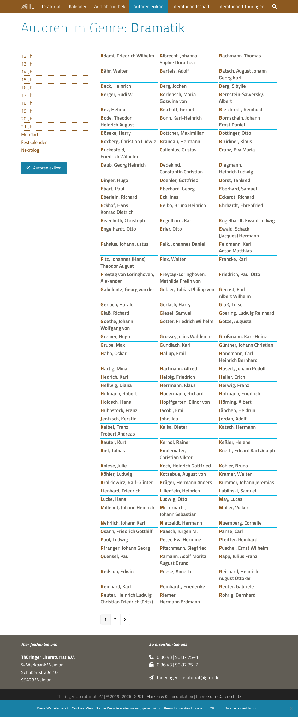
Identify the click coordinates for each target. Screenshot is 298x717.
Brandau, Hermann (180, 141)
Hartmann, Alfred (178, 368)
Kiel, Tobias (112, 450)
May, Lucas (230, 499)
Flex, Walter (173, 259)
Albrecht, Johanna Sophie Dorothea (178, 59)
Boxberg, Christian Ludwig (128, 141)
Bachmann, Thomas (240, 55)
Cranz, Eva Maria (237, 149)
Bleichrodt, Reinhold (240, 109)
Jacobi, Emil (172, 410)
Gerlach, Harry (175, 304)
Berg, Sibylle (232, 86)
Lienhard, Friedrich (120, 490)
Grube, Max (112, 345)
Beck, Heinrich (115, 86)
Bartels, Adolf (174, 70)
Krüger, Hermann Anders (186, 482)
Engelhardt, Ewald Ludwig (247, 220)
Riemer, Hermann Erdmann (180, 598)
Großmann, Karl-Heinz (243, 336)
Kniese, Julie (113, 465)
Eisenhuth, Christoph (122, 220)
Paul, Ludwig (114, 539)
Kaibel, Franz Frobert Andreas (117, 430)
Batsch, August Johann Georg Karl (243, 74)
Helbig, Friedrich (177, 376)
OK (212, 708)
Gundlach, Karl (175, 345)
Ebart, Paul (112, 188)
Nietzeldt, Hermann (181, 522)
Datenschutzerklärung (240, 708)
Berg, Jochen (173, 86)
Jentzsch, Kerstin (118, 418)
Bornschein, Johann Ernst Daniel (239, 121)
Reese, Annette (176, 571)
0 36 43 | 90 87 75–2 (173, 664)
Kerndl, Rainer (175, 442)
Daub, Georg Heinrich (123, 164)
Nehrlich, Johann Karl (122, 522)
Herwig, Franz (234, 385)
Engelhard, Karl (176, 220)
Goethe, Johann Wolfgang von (116, 325)
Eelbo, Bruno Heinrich (183, 205)
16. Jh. (27, 87)
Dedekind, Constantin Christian (181, 168)
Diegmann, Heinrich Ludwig (236, 168)
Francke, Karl (233, 259)
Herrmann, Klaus (178, 385)
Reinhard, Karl (115, 586)
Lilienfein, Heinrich (180, 490)
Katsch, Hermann (237, 427)
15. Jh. (27, 79)
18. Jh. (27, 103)
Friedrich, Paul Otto (239, 274)
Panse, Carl (231, 531)
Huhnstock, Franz (119, 410)
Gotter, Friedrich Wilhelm (186, 321)
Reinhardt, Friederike (182, 586)
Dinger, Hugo (114, 180)
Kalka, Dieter (173, 427)
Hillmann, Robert (118, 393)
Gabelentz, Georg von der (127, 289)
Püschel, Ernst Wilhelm (243, 547)
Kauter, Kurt (113, 442)
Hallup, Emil (173, 353)
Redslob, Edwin (117, 571)
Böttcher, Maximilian (182, 133)
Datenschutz (230, 697)
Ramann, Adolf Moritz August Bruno (183, 560)
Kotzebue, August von (183, 474)
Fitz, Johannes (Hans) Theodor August (122, 262)
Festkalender (34, 142)
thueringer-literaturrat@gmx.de (184, 677)
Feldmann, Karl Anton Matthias (235, 247)
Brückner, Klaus (235, 141)
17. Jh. (27, 95)
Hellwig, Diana (116, 385)
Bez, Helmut (113, 109)
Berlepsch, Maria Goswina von (178, 98)
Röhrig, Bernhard (237, 594)
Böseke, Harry (115, 133)
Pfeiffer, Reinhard (238, 539)
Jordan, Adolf (233, 418)
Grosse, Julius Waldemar (186, 336)
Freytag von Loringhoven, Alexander (127, 278)
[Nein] (291, 708)
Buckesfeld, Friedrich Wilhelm (119, 153)
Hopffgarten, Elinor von (185, 401)
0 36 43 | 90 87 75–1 (173, 657)
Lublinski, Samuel (237, 490)
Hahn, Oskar (113, 353)
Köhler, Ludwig (116, 474)
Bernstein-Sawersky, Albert (241, 98)
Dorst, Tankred (234, 180)
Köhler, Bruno (233, 465)
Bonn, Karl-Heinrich (181, 117)
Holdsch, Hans (115, 401)
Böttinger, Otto (235, 133)
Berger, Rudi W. (117, 94)
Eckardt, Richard (236, 197)
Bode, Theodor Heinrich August (117, 121)
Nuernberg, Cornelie (240, 522)
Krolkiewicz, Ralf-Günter (126, 482)
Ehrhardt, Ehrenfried (241, 205)
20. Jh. (27, 118)
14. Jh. (27, 71)
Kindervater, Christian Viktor (176, 454)
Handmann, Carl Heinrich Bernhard (238, 357)
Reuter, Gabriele (236, 586)
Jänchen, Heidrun (237, 410)
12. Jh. (27, 56)
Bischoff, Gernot (177, 109)
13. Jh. (27, 63)
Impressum (206, 697)
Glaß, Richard (114, 312)
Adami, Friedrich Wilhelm (127, 55)
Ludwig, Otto (173, 499)
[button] (274, 6)
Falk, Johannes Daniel (182, 244)
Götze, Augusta (235, 321)
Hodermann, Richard (182, 393)
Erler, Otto (171, 228)
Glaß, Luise (231, 304)
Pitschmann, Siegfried (183, 547)
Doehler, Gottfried (179, 180)
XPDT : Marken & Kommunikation (163, 697)
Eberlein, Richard (118, 197)
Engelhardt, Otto (118, 228)
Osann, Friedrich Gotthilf (126, 531)
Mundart (29, 134)
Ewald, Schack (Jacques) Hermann (239, 232)
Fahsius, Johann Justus (124, 244)
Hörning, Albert (235, 401)
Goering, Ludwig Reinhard (246, 312)
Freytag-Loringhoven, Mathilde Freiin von (183, 278)
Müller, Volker (233, 507)
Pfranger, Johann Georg (125, 547)
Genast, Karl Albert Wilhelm (235, 293)
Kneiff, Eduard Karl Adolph (247, 450)
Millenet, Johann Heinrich (127, 507)
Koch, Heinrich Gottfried (185, 465)
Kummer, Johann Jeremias (246, 482)
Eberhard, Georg (177, 188)
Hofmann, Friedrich (239, 393)
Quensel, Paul (115, 556)
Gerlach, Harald (117, 304)
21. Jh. (27, 126)
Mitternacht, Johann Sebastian (178, 511)
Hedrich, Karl (114, 376)
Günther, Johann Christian (246, 345)
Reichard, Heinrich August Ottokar (238, 575)
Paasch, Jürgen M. (179, 531)
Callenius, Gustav (178, 149)
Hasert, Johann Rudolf (242, 368)
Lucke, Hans (113, 499)
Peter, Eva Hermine (180, 539)
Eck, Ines (169, 197)
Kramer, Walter (235, 474)
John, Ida (169, 418)
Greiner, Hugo (115, 336)
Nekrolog (30, 150)
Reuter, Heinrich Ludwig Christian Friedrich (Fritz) (126, 598)
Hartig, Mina (113, 368)
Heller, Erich (232, 376)
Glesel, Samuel (176, 312)
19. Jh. (27, 110)
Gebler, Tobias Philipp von (187, 289)
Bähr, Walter (114, 70)
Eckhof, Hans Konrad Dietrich (116, 209)
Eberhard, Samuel (238, 188)
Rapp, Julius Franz (238, 556)
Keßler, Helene (235, 442)
